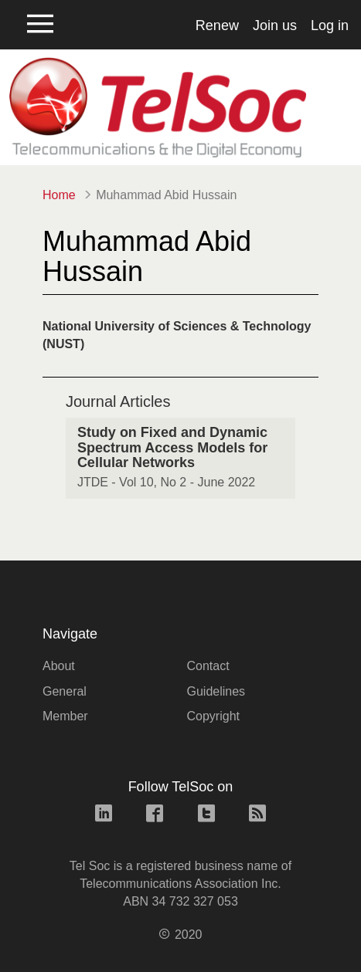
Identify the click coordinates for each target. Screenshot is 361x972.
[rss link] (257, 815)
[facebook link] (155, 815)
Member (65, 716)
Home (59, 195)
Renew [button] (217, 25)
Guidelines (216, 691)
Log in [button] (330, 25)
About (59, 665)
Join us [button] (275, 25)
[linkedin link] (104, 815)
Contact (208, 665)
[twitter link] (206, 815)
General (65, 691)
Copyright (213, 716)
